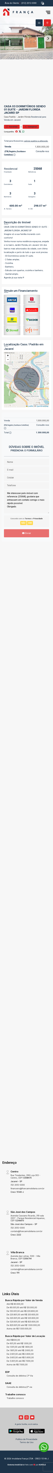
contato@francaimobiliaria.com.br (26, 1231)
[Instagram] (26, 1417)
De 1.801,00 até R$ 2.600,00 (20, 1350)
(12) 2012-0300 (18, 1185)
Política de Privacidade (26, 1439)
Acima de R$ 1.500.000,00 (19, 1328)
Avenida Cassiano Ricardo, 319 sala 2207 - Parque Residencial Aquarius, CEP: (28, 1218)
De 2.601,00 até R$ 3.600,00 (20, 1354)
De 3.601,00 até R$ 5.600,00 (20, 1357)
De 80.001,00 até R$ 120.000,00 (22, 1307)
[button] (42, 3)
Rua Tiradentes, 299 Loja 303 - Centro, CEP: (25, 1176)
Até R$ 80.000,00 (15, 1304)
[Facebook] (21, 1417)
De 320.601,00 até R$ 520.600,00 (23, 1318)
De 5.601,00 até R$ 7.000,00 (20, 1361)
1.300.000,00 (42, 146)
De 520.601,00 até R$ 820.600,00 (23, 1321)
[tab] (39, 22)
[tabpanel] (26, 38)
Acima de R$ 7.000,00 (17, 1364)
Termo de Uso (26, 1442)
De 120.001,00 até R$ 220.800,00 (22, 1311)
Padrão (12, 117)
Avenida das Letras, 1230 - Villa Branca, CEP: (25, 1257)
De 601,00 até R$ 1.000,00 (19, 1343)
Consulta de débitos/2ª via (19, 1387)
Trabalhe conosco (15, 1398)
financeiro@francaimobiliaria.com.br (27, 1188)
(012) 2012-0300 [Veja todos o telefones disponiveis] (28, 3)
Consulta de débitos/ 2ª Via (20, 1376)
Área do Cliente (12, 3)
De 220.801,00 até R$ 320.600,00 (22, 1314)
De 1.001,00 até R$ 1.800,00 (20, 1347)
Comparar (31, 127)
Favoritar (12, 127)
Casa (6, 117)
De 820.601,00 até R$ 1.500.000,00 (23, 1325)
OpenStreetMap (42, 406)
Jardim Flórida (24, 117)
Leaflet (29, 406)
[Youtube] (32, 1417)
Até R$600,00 (13, 1340)
